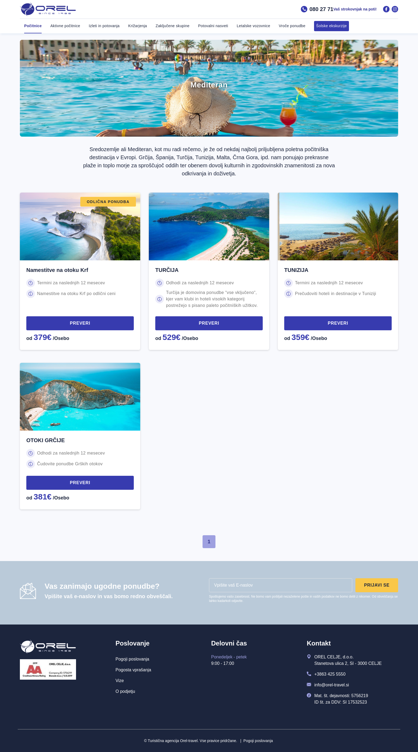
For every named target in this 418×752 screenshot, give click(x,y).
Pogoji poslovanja (256, 741)
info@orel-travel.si (331, 685)
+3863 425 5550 (329, 674)
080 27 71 (317, 9)
